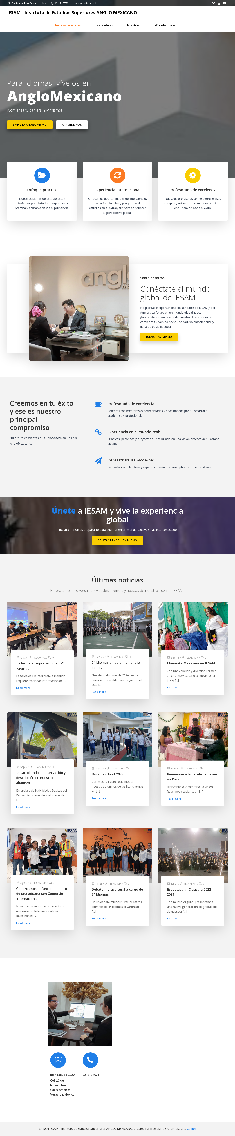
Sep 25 (98, 657)
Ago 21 (98, 768)
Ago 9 (172, 768)
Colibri (191, 1129)
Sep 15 (173, 657)
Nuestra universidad (70, 25)
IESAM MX (37, 657)
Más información (167, 25)
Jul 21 (172, 883)
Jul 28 (97, 883)
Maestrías (135, 25)
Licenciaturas (106, 25)
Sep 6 (21, 767)
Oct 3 (21, 657)
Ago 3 (21, 883)
